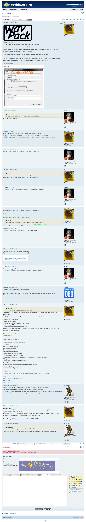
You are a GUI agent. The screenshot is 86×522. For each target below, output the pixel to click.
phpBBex (48, 521)
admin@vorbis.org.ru (46, 519)
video (59, 474)
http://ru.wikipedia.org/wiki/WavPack (13, 378)
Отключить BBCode (74, 489)
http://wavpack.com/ (8, 382)
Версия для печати (82, 13)
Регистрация (74, 9)
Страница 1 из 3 (74, 19)
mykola (6, 287)
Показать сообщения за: (23, 443)
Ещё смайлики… (73, 487)
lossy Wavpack (8, 13)
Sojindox (6, 22)
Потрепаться (15, 16)
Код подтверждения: (8, 461)
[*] (32, 474)
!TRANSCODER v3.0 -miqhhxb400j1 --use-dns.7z (15, 258)
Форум (5, 9)
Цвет (52, 474)
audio (55, 474)
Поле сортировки (44, 443)
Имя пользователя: (8, 458)
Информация (23, 9)
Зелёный (6, 385)
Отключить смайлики (75, 491)
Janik (5, 110)
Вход (81, 9)
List (30, 474)
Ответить (6, 19)
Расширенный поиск (77, 6)
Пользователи (13, 9)
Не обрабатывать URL (75, 492)
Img (36, 474)
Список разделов (6, 16)
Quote (18, 474)
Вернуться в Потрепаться (9, 513)
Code (27, 474)
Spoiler (22, 474)
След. (81, 443)
